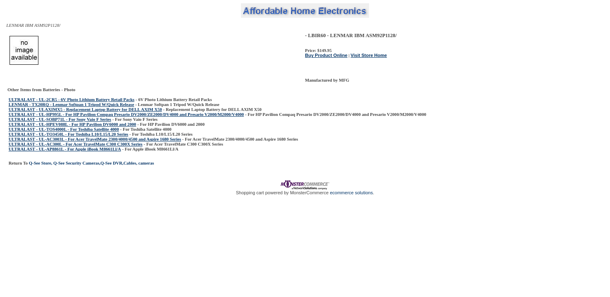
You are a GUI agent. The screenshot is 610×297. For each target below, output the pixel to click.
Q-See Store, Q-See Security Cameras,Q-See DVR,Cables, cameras (91, 163)
